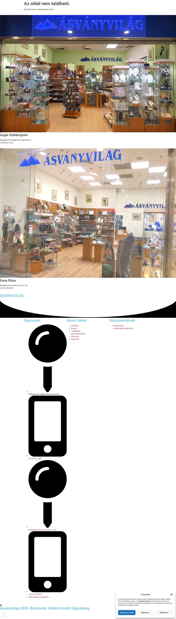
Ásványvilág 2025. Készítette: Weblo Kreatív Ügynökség (44, 608)
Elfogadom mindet (127, 613)
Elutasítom (145, 613)
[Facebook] (88, 602)
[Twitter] (88, 605)
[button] (171, 594)
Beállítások (164, 613)
